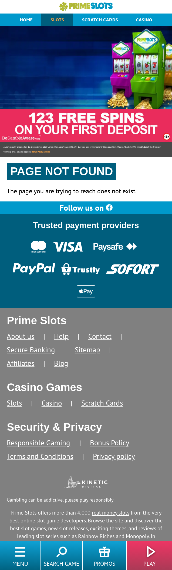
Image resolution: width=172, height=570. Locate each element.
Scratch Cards (100, 19)
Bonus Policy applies (41, 151)
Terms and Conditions (40, 456)
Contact (100, 336)
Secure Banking (31, 349)
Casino (144, 19)
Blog (61, 363)
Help (61, 336)
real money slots (110, 512)
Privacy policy (114, 456)
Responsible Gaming (38, 442)
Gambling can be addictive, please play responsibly (60, 500)
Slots (57, 19)
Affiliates (20, 363)
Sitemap (87, 349)
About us (20, 336)
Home (26, 19)
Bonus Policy (109, 442)
